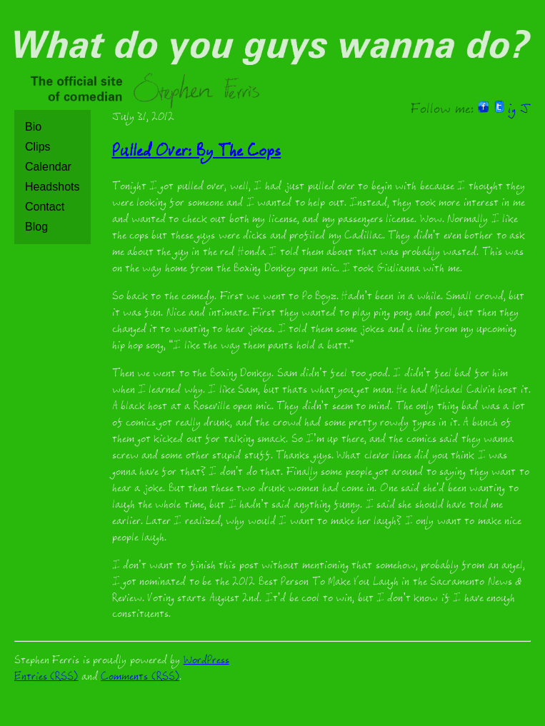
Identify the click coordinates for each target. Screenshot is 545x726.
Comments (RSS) (140, 677)
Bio (33, 127)
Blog (36, 227)
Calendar (48, 167)
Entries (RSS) (46, 677)
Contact (44, 207)
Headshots (52, 187)
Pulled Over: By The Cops (196, 153)
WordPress (206, 661)
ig (512, 110)
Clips (38, 147)
